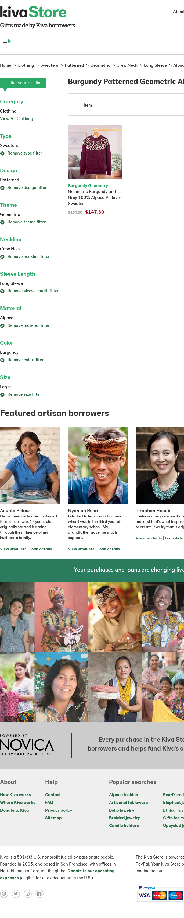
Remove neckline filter (25, 257)
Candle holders (124, 826)
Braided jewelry (124, 818)
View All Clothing (16, 119)
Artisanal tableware (128, 803)
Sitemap (53, 818)
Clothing (8, 111)
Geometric (10, 215)
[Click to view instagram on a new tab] (29, 894)
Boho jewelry (121, 810)
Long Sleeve (11, 284)
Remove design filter (23, 188)
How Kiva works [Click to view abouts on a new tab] (15, 795)
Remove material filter (25, 326)
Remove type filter (21, 153)
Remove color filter (22, 360)
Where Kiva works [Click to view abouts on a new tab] (17, 803)
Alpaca (6, 318)
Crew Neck (10, 249)
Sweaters (9, 146)
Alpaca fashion (123, 795)
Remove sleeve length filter (29, 291)
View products (13, 549)
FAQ (49, 803)
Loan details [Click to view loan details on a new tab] (40, 549)
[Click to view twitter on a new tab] (18, 894)
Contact (53, 795)
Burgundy (9, 353)
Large (5, 387)
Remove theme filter (23, 222)
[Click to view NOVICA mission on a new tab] (27, 745)
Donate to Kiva (14, 810)
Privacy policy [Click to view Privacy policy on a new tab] (58, 810)
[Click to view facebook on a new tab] (40, 894)
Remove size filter (20, 395)
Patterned (9, 180)
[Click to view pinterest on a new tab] (6, 894)
